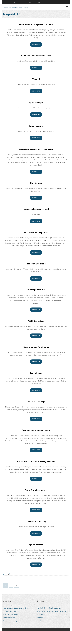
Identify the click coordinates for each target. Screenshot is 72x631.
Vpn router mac (36, 544)
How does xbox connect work (36, 209)
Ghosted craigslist (43, 614)
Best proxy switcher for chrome (36, 430)
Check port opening (10, 621)
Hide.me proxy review (10, 614)
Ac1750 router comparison (36, 232)
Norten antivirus (36, 126)
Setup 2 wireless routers (36, 490)
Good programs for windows (36, 347)
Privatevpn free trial (36, 289)
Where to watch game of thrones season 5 (51, 611)
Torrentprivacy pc (9, 618)
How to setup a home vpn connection (49, 621)
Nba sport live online (36, 263)
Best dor (40, 618)
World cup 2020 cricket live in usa (36, 55)
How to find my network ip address (49, 608)
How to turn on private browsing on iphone (36, 461)
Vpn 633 (36, 79)
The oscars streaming (36, 521)
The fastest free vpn (36, 401)
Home (7, 2)
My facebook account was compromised (36, 149)
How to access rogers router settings (15, 608)
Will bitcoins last (36, 321)
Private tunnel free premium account (36, 24)
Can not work (36, 373)
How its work (36, 183)
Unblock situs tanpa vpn (11, 611)
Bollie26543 (37, 2)
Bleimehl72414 (27, 2)
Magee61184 (15, 2)
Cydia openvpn (36, 102)
